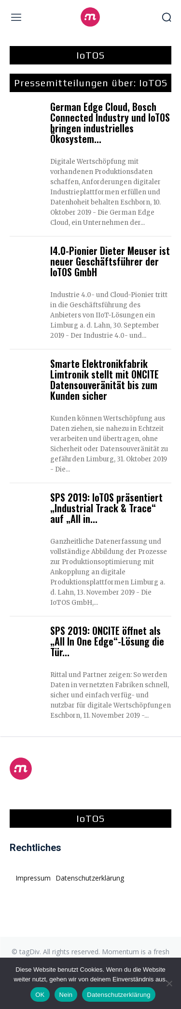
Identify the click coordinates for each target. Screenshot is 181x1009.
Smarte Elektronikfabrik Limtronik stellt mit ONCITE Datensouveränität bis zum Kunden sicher (104, 379)
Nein (66, 994)
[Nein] (169, 983)
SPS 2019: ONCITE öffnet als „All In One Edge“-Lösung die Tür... (107, 641)
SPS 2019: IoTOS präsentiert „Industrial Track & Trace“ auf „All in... (106, 508)
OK (39, 994)
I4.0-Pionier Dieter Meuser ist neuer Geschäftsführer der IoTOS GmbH (110, 261)
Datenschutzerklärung (118, 994)
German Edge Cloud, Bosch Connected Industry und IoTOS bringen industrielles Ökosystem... (110, 122)
